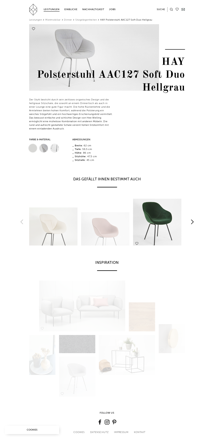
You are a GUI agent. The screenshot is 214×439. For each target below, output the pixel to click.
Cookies (32, 430)
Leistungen (52, 9)
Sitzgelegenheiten (86, 20)
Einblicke (70, 9)
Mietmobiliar (53, 20)
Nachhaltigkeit (93, 9)
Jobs (112, 9)
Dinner (68, 20)
